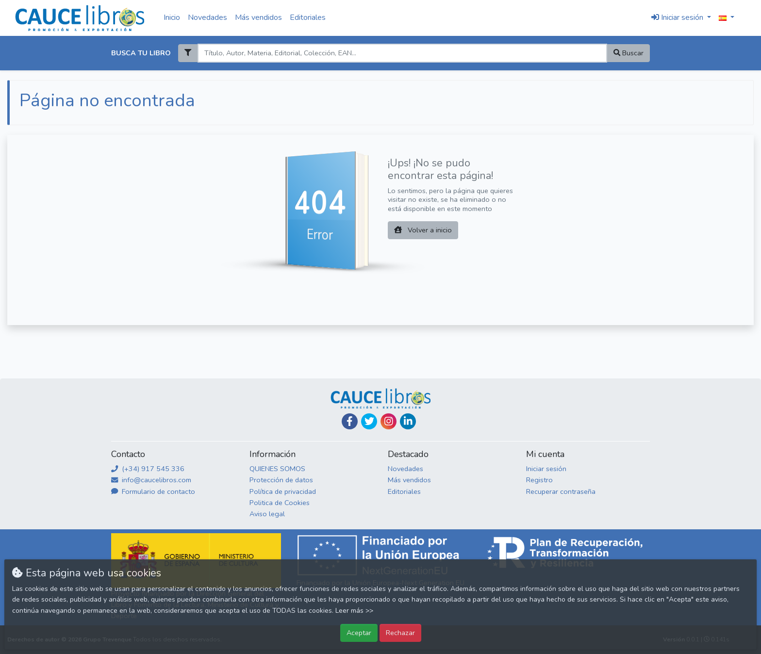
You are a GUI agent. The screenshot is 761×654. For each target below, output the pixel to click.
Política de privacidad (282, 491)
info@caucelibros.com (151, 480)
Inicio (172, 17)
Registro (539, 480)
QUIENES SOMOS (277, 469)
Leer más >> (354, 610)
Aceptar (359, 633)
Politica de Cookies (279, 502)
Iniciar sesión (546, 469)
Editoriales (308, 17)
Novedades (207, 17)
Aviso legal (267, 514)
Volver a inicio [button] (423, 230)
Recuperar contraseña (561, 491)
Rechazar (400, 633)
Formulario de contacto (153, 491)
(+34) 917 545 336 (147, 469)
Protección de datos (281, 480)
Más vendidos (258, 17)
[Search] (402, 53)
